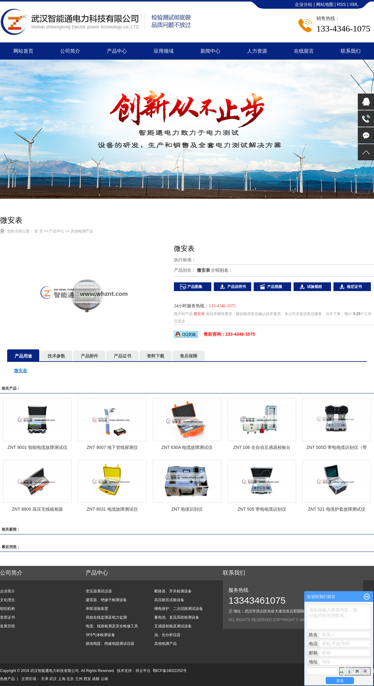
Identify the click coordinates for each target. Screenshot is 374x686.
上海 (61, 679)
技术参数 (56, 355)
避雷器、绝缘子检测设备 (106, 600)
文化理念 (7, 600)
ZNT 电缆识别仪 (187, 509)
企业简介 (7, 591)
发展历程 (7, 626)
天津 (44, 679)
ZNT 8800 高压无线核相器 (37, 509)
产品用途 (23, 355)
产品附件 (89, 355)
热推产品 (7, 679)
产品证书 (122, 355)
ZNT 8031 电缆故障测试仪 (112, 509)
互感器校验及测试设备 (173, 626)
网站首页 (23, 51)
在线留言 (304, 51)
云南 (104, 679)
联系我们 (351, 51)
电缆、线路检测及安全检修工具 (112, 626)
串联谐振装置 (97, 608)
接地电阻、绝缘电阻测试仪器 (110, 643)
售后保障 (188, 355)
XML (353, 4)
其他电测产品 (82, 231)
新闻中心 (210, 51)
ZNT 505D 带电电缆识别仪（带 (336, 447)
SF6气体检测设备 (100, 635)
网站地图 (325, 4)
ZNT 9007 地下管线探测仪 (112, 447)
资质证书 (7, 617)
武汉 (53, 679)
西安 (87, 679)
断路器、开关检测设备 (173, 591)
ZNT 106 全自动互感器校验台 (261, 447)
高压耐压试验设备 (169, 600)
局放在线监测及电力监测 (106, 617)
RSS (341, 4)
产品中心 (117, 51)
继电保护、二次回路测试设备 (178, 608)
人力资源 (257, 51)
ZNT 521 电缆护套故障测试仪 (336, 509)
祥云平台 (143, 671)
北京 (70, 679)
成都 (95, 679)
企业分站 (303, 4)
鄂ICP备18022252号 (170, 671)
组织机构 (7, 608)
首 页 (38, 231)
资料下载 (155, 355)
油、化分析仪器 (167, 635)
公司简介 (70, 51)
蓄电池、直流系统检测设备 (176, 617)
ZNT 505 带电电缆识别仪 (261, 509)
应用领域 (164, 51)
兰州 (79, 679)
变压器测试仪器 (99, 591)
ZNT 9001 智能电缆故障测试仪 (37, 447)
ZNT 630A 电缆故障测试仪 (187, 447)
